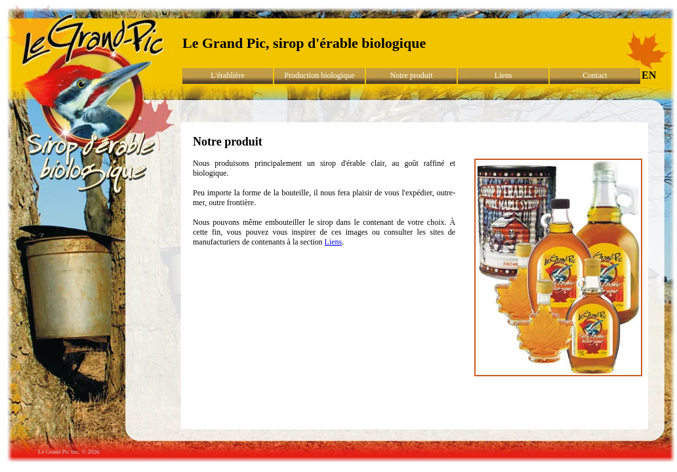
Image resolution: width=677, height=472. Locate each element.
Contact (595, 75)
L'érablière (227, 75)
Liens (503, 75)
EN (649, 75)
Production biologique (320, 75)
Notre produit (411, 75)
